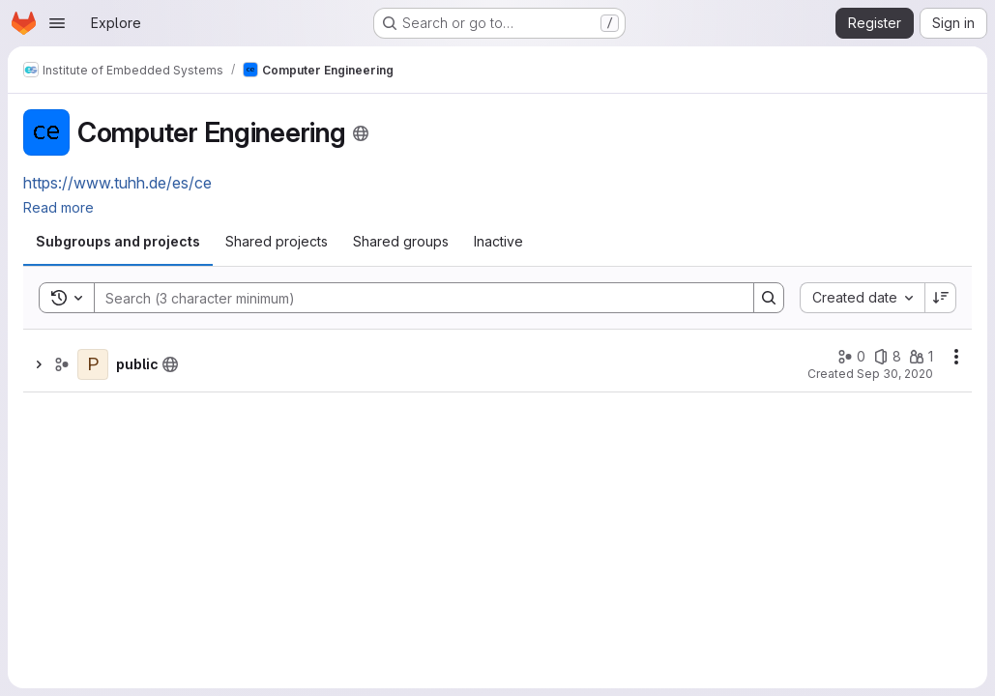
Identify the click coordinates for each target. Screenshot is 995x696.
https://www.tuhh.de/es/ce (117, 182)
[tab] (118, 242)
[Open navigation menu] (57, 23)
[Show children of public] (38, 364)
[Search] (414, 297)
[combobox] (862, 297)
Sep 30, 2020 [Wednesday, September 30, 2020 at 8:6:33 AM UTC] (895, 373)
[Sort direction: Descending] (940, 297)
